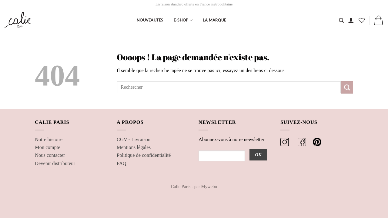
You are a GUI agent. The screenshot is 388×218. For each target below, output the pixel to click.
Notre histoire (48, 139)
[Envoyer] (347, 87)
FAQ (121, 163)
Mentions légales (134, 147)
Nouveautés (150, 20)
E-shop (183, 20)
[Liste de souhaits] (362, 20)
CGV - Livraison (133, 139)
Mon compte (47, 147)
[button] (351, 20)
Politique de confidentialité (144, 155)
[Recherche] (341, 20)
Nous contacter (50, 155)
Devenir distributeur (55, 163)
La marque (214, 20)
